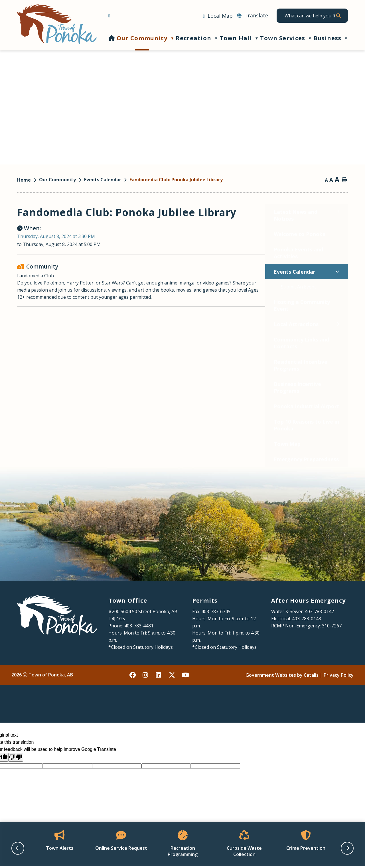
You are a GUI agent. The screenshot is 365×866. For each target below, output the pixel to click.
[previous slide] (17, 848)
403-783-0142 (319, 634)
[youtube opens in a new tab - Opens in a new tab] (185, 697)
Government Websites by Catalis (282, 697)
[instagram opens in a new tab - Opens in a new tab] (146, 697)
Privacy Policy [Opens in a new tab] (339, 697)
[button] (338, 16)
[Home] (111, 38)
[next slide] (347, 848)
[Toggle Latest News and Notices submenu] (90, 212)
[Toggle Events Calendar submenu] (89, 272)
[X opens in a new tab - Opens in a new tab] (172, 697)
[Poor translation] (15, 779)
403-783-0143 (306, 641)
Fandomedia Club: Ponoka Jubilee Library (176, 179)
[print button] (344, 180)
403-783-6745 (215, 634)
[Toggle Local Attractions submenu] (90, 324)
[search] (310, 15)
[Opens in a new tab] (218, 16)
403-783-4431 (138, 648)
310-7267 (332, 648)
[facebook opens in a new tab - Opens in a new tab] (132, 697)
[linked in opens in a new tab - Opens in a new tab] (159, 697)
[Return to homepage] (28, 180)
